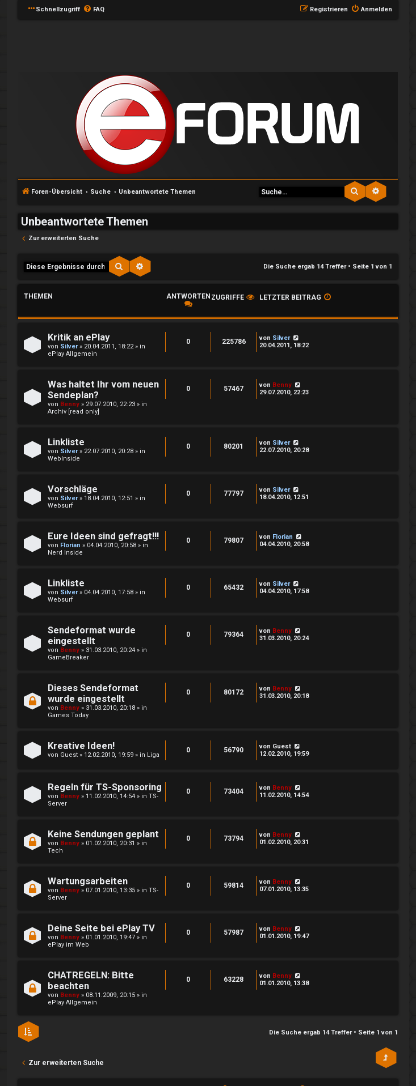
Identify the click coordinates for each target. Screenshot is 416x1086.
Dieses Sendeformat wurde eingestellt (93, 693)
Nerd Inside (65, 552)
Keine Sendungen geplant (103, 834)
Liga (153, 755)
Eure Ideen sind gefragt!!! (103, 536)
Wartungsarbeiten (88, 881)
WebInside (64, 458)
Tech (55, 850)
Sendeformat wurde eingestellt (92, 635)
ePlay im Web (68, 944)
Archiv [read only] (73, 411)
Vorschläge (73, 489)
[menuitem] (93, 9)
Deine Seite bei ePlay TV (101, 928)
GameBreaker (68, 657)
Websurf (60, 505)
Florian (70, 545)
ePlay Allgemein (72, 353)
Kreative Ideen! (81, 745)
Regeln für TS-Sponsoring (105, 787)
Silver (69, 346)
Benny (69, 404)
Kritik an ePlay (79, 337)
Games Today (68, 715)
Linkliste (66, 442)
